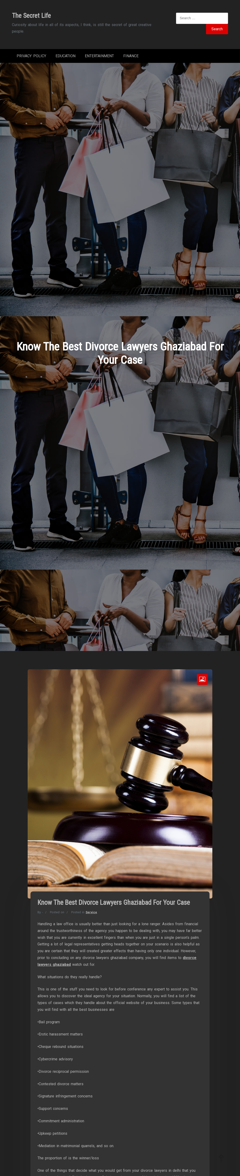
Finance (131, 56)
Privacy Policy (31, 56)
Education (65, 56)
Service (91, 912)
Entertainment (99, 56)
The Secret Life (31, 15)
